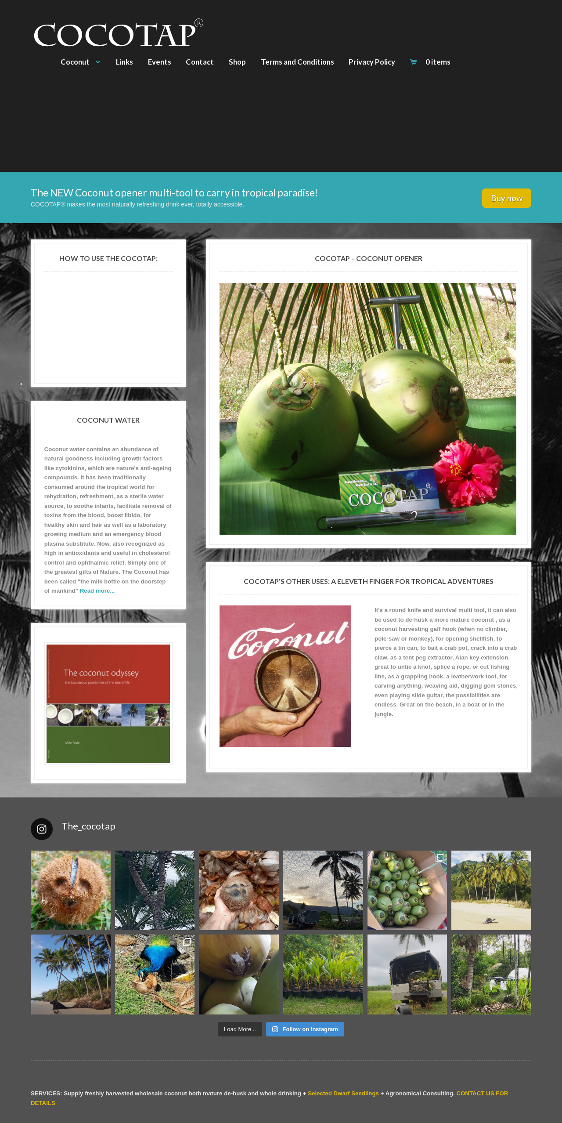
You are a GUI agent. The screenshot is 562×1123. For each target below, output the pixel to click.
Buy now (507, 198)
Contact (200, 61)
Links (124, 61)
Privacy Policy (372, 61)
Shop (237, 61)
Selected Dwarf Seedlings (343, 1093)
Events (159, 61)
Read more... (97, 590)
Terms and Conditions (297, 61)
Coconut (75, 61)
